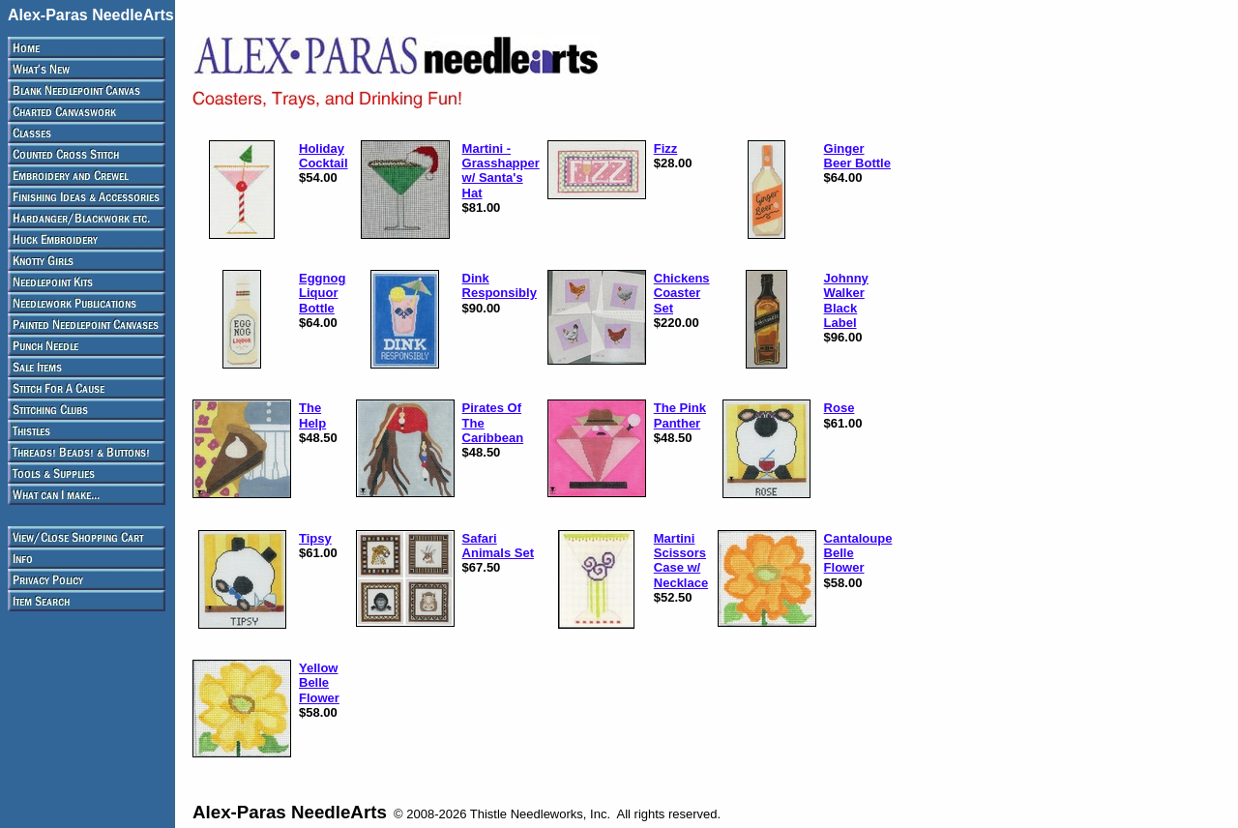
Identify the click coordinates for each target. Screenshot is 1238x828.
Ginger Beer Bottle (857, 155)
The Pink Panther (680, 414)
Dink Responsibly (499, 285)
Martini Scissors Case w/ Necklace (681, 560)
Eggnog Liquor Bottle (322, 293)
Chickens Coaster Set (682, 293)
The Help (312, 414)
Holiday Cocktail (323, 155)
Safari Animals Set (498, 545)
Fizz (666, 148)
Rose (839, 407)
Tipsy (315, 538)
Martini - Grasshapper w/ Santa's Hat (501, 170)
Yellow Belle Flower (319, 683)
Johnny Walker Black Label (846, 300)
